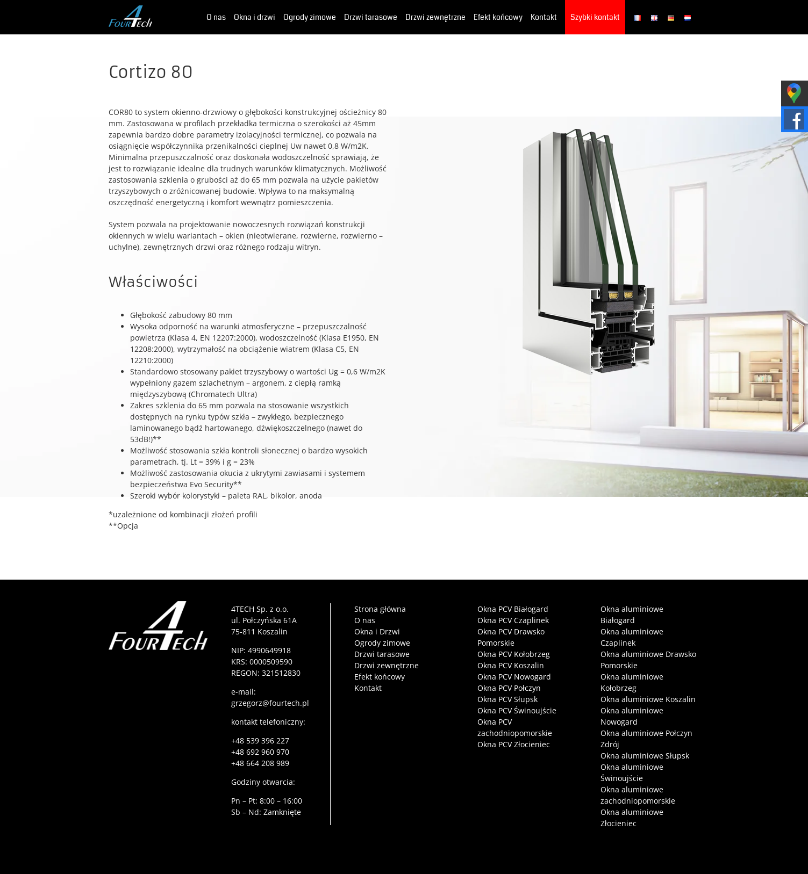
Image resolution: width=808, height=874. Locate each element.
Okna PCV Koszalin (510, 665)
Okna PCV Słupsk (507, 699)
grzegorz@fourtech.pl (270, 703)
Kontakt (368, 688)
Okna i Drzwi (377, 631)
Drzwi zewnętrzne (386, 665)
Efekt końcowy (379, 676)
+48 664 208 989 (260, 763)
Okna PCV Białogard (512, 609)
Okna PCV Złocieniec (513, 744)
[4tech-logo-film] (158, 604)
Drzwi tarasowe (382, 654)
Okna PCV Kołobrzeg (513, 654)
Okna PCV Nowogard (514, 676)
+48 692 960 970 (260, 752)
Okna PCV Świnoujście (516, 710)
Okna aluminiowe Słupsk (644, 755)
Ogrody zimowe (382, 643)
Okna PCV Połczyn (509, 688)
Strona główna (380, 609)
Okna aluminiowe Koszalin (648, 699)
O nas (364, 620)
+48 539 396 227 (260, 740)
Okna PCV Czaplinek (513, 620)
